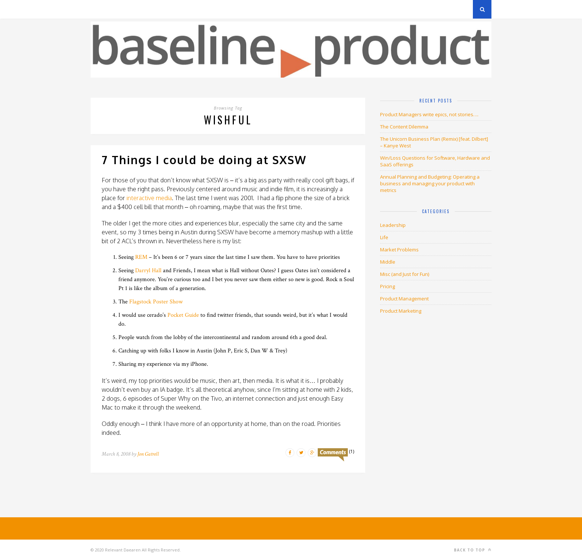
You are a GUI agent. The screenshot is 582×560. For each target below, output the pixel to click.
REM (141, 257)
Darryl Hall (148, 270)
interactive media (149, 198)
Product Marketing (400, 310)
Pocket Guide (183, 315)
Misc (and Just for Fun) (404, 274)
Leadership (393, 225)
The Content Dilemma (404, 126)
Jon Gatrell (148, 454)
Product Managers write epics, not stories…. (429, 114)
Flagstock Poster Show (156, 302)
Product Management (404, 298)
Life (384, 237)
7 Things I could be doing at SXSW (204, 160)
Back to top (472, 550)
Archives (101, 9)
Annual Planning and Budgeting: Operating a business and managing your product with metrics (430, 183)
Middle (387, 261)
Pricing (387, 286)
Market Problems (399, 249)
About (179, 9)
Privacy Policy (142, 9)
